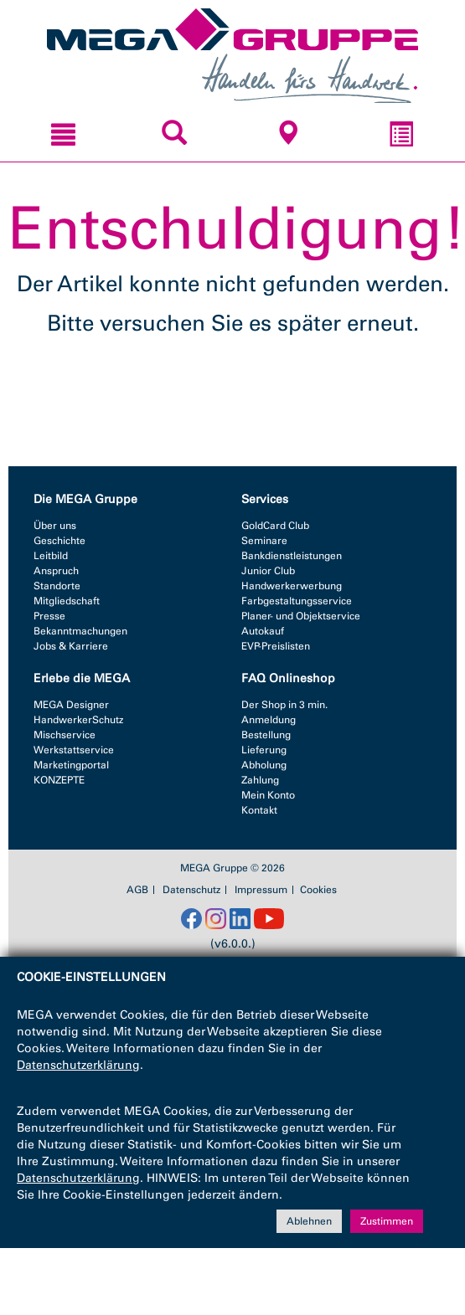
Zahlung (260, 780)
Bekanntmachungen (80, 631)
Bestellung (266, 735)
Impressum (261, 890)
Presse (49, 616)
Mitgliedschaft (67, 601)
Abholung (264, 765)
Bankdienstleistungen (291, 556)
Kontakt (259, 810)
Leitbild (51, 556)
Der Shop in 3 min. (284, 705)
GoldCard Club (275, 526)
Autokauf (262, 631)
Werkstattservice (74, 750)
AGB (137, 890)
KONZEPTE (59, 780)
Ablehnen (309, 1221)
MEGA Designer (71, 705)
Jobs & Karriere (71, 646)
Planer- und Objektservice (300, 616)
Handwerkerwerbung (291, 586)
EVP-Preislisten (275, 646)
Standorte (57, 586)
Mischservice (65, 735)
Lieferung (264, 750)
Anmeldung (268, 720)
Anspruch (56, 571)
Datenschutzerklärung (78, 1065)
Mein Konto (268, 795)
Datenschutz (191, 890)
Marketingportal (71, 765)
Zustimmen (386, 1221)
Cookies (318, 890)
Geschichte (59, 541)
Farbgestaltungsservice (296, 601)
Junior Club (268, 571)
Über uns (55, 526)
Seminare (264, 541)
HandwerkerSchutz (78, 720)
